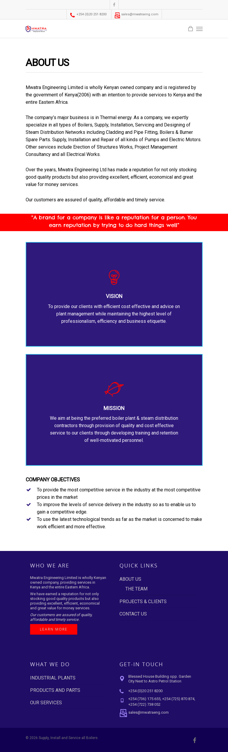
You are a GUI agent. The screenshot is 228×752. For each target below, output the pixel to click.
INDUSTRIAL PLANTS (53, 678)
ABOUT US (130, 579)
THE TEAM (136, 589)
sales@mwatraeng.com (136, 14)
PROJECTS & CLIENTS (143, 601)
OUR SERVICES (46, 702)
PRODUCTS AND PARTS (55, 690)
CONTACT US (133, 614)
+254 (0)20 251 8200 (88, 14)
